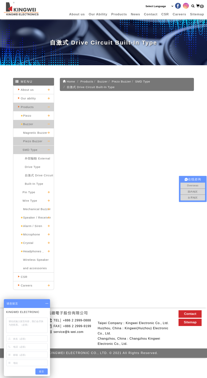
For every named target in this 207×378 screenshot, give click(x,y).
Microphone (31, 234)
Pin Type (29, 192)
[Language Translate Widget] (159, 6)
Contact (150, 14)
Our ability (28, 98)
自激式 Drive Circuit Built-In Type (39, 179)
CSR (165, 14)
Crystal (28, 242)
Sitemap (197, 14)
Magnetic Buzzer (35, 132)
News (135, 14)
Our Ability (98, 14)
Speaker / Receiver (37, 217)
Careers (179, 14)
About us (77, 14)
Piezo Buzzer (32, 141)
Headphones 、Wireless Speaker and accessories (36, 260)
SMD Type (30, 149)
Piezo (27, 115)
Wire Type (30, 200)
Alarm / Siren (32, 226)
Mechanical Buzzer (37, 209)
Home (69, 81)
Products (119, 14)
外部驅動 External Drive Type (37, 162)
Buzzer (28, 124)
